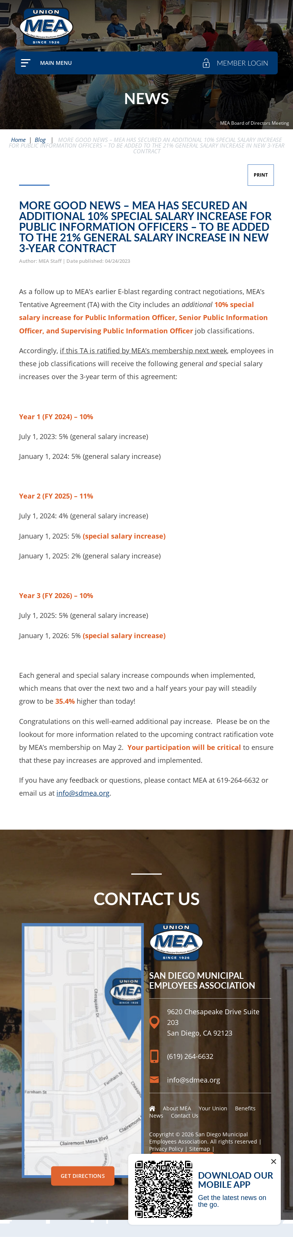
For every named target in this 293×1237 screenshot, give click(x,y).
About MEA (177, 1108)
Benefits (245, 1108)
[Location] (210, 1004)
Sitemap (199, 1148)
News (156, 1115)
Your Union (213, 1108)
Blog (40, 139)
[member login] (234, 63)
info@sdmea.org (82, 793)
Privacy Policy (166, 1148)
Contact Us (184, 1115)
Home (18, 139)
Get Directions (83, 1175)
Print (261, 175)
